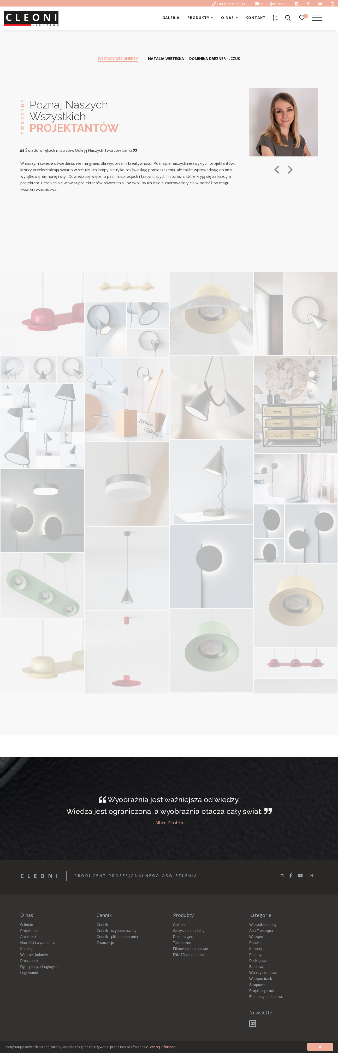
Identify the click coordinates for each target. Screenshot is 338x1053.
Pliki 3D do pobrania (189, 955)
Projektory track (262, 991)
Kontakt (256, 17)
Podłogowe (258, 961)
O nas (229, 17)
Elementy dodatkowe (266, 997)
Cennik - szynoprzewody (117, 931)
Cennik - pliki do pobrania (117, 937)
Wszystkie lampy (262, 925)
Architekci (28, 937)
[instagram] (311, 875)
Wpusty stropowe (263, 973)
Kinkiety (255, 949)
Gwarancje (105, 943)
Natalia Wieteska (166, 58)
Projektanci (29, 931)
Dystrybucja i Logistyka (39, 967)
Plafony (255, 955)
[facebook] (291, 875)
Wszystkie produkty (189, 931)
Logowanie (29, 973)
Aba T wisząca (261, 931)
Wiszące (256, 937)
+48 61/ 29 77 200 (231, 4)
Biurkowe (256, 967)
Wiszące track (260, 979)
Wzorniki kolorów (34, 955)
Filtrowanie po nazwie (190, 949)
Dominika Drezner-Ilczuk (214, 58)
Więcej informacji (163, 1046)
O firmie (26, 925)
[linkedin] (296, 4)
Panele (255, 943)
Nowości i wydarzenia (38, 943)
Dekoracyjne (183, 937)
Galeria (171, 17)
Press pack (29, 961)
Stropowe (257, 985)
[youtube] (320, 4)
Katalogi (27, 949)
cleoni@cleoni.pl (273, 4)
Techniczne (182, 943)
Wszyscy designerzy (118, 58)
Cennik (102, 925)
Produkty (200, 17)
